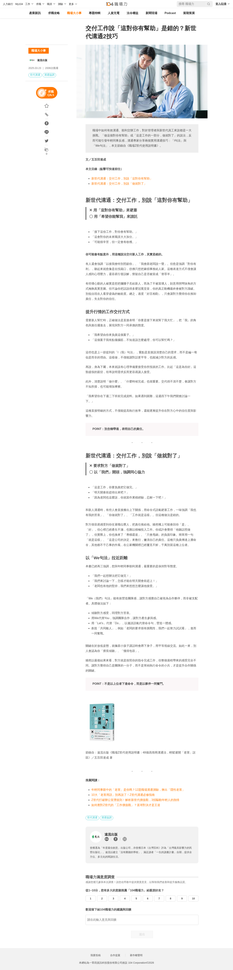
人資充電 (113, 13)
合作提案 (115, 955)
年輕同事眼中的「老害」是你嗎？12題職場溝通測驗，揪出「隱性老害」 (138, 789)
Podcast (170, 13)
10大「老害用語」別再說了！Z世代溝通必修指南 (123, 794)
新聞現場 (151, 13)
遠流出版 (42, 60)
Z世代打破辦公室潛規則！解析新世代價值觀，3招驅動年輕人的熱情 (135, 799)
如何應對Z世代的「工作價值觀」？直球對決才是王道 (125, 805)
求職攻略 (54, 13)
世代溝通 (35, 74)
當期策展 (189, 13)
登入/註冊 (221, 3)
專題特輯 (94, 13)
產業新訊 (35, 13)
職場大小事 (74, 13)
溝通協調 (49, 74)
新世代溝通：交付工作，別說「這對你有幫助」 (122, 178)
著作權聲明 (136, 955)
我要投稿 (95, 955)
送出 (142, 934)
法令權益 (132, 13)
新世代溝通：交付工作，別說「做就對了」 (119, 183)
